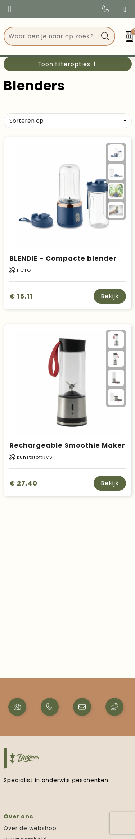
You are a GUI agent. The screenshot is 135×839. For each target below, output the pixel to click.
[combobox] (51, 36)
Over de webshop (30, 828)
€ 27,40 (23, 483)
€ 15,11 (20, 296)
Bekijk (110, 296)
